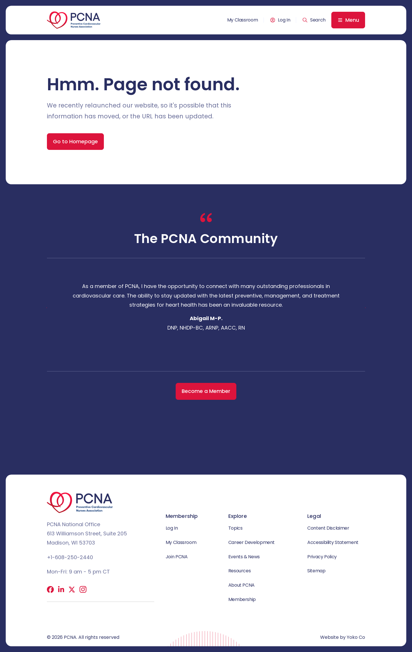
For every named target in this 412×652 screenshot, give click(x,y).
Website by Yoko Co (342, 637)
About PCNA (241, 585)
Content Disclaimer (328, 528)
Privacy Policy (322, 556)
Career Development (251, 542)
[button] (314, 20)
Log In (284, 20)
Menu (352, 20)
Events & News (244, 556)
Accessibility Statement (332, 542)
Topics (235, 528)
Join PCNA (177, 556)
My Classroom (242, 20)
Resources (239, 571)
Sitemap (316, 571)
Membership (242, 599)
